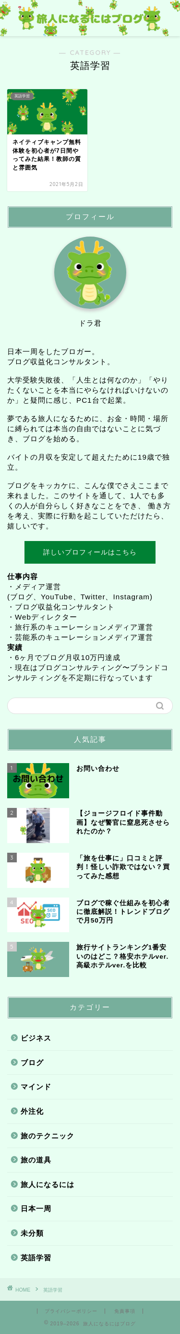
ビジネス (36, 1038)
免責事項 (124, 1311)
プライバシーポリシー (71, 1311)
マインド (36, 1087)
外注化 (32, 1111)
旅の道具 (36, 1160)
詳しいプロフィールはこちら (90, 552)
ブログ (32, 1062)
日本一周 (36, 1208)
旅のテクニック (47, 1136)
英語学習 (36, 1258)
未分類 (32, 1233)
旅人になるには (47, 1184)
